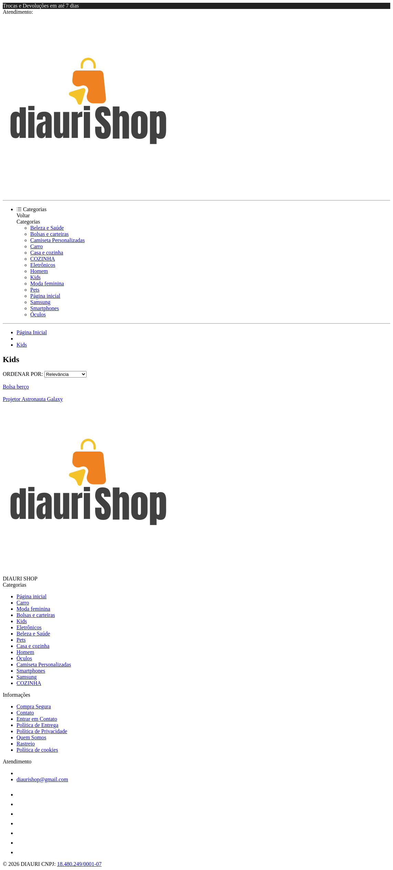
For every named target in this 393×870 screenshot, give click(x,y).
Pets (35, 290)
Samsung (40, 302)
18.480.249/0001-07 (79, 864)
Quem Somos (31, 737)
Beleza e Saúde (47, 228)
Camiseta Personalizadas (57, 240)
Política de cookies (37, 750)
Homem (39, 271)
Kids (35, 277)
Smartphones (44, 308)
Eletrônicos (42, 265)
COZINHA (42, 259)
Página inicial (45, 296)
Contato (25, 713)
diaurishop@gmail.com (42, 779)
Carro (36, 246)
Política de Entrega (37, 725)
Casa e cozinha (46, 252)
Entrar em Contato (36, 719)
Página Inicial (31, 332)
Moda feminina (47, 283)
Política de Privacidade (41, 731)
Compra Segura (33, 706)
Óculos (38, 314)
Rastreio (25, 744)
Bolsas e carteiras (49, 234)
